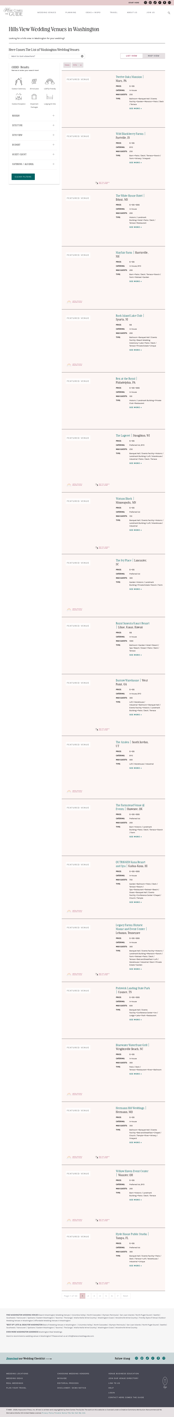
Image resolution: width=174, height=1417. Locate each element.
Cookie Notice (61, 1413)
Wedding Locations (17, 1374)
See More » (135, 108)
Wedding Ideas (14, 1378)
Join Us (151, 12)
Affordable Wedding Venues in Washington (52, 1321)
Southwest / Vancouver (16, 1318)
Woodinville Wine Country (126, 1318)
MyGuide (62, 1378)
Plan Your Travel (16, 1388)
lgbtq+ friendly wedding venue (74, 302)
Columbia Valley (78, 1315)
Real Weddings (14, 1383)
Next (125, 1296)
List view (131, 56)
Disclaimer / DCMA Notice (71, 1388)
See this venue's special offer (102, 183)
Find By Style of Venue (148, 1318)
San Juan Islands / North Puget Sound (136, 1315)
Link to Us (114, 1383)
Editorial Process (68, 1383)
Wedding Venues (46, 12)
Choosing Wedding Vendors (73, 1374)
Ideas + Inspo (93, 12)
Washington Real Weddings (50, 1332)
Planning (70, 12)
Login (112, 1393)
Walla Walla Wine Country (85, 1318)
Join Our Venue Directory (124, 1378)
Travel (114, 12)
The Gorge (68, 1318)
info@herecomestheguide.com (81, 1336)
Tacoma (58, 1318)
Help (111, 1388)
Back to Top (165, 1378)
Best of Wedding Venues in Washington (59, 1325)
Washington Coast (106, 1318)
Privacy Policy (48, 1413)
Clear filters (23, 177)
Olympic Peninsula (110, 1315)
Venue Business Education (124, 1374)
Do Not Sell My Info (77, 1413)
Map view (153, 56)
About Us (132, 12)
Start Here (134, 3)
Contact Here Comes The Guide (126, 1397)
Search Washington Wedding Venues (54, 1315)
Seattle (156, 1315)
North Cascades (94, 1315)
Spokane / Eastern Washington (40, 1318)
